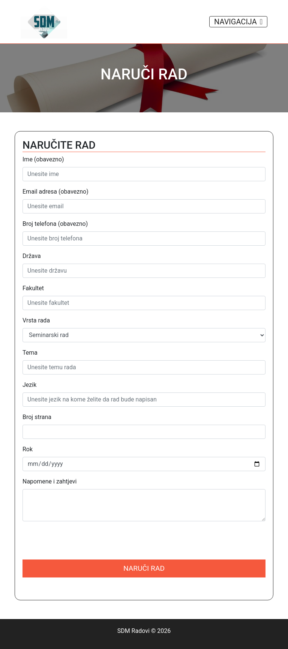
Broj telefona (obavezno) (55, 223)
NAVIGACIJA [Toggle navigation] (238, 21)
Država (31, 256)
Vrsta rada (36, 320)
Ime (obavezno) (43, 159)
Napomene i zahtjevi (49, 481)
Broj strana (36, 417)
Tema (30, 352)
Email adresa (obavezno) (55, 191)
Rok (27, 449)
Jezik (29, 384)
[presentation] (79, 541)
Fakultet (33, 288)
